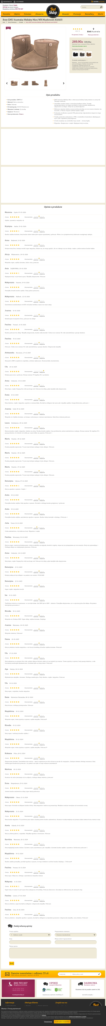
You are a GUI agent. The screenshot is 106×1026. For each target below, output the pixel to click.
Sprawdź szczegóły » (87, 994)
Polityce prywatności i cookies (77, 1016)
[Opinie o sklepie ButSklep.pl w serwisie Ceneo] (58, 990)
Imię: (10, 939)
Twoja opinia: (13, 946)
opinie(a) (75, 34)
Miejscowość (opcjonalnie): (63, 939)
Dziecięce (27, 14)
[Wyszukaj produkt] (101, 7)
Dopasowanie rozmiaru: (62, 931)
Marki (100, 14)
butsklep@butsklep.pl (18, 994)
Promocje (77, 14)
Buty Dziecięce (13, 22)
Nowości (65, 14)
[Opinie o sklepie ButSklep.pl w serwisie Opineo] (47, 990)
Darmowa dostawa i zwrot (79, 46)
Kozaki (22, 22)
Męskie (17, 14)
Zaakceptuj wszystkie (62, 1022)
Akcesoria (39, 14)
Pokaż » (21, 114)
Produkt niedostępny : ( (79, 60)
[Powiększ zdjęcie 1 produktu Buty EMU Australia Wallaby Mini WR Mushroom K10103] (35, 52)
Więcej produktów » (93, 34)
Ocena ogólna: (13, 931)
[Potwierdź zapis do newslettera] (99, 974)
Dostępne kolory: (77, 49)
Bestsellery (89, 14)
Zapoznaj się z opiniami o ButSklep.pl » (53, 994)
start (5, 22)
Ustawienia (47, 1022)
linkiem (44, 1015)
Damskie (6, 14)
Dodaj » (81, 34)
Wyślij (12, 963)
